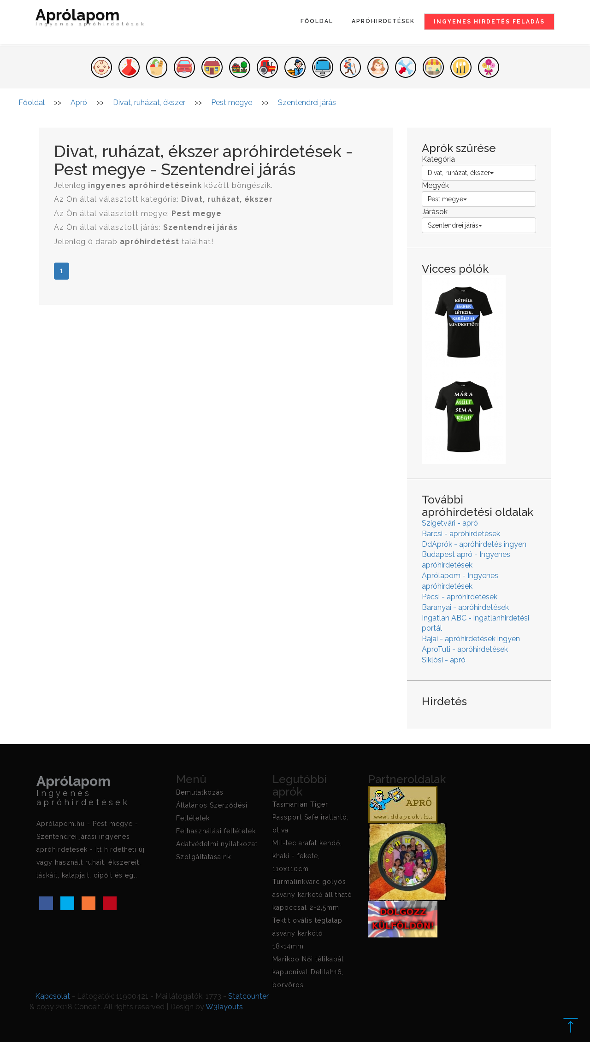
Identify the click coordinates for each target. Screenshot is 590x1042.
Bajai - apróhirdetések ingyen (471, 638)
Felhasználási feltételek (216, 831)
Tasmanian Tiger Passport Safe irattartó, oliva (310, 817)
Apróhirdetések (383, 21)
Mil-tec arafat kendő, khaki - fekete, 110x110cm (307, 855)
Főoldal (317, 21)
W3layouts (224, 1006)
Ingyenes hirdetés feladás (489, 21)
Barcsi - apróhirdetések (461, 533)
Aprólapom (90, 19)
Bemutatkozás (200, 792)
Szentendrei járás (455, 225)
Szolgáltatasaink (203, 857)
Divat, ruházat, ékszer (461, 172)
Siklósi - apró (444, 660)
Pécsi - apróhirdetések (459, 596)
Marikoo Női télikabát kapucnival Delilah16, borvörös (308, 972)
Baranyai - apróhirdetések (465, 607)
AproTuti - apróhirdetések (465, 649)
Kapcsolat (52, 996)
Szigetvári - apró (450, 523)
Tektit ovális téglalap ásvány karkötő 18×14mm (307, 933)
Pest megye (447, 199)
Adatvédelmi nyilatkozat (217, 844)
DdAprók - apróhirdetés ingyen (474, 544)
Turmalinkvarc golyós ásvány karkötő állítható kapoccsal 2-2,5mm (312, 894)
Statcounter (248, 996)
